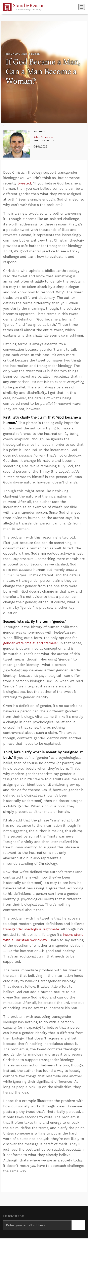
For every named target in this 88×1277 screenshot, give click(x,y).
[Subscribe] (78, 1225)
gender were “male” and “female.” (30, 643)
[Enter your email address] (37, 1225)
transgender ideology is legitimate (31, 929)
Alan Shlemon (43, 137)
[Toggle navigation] (81, 7)
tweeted (24, 183)
